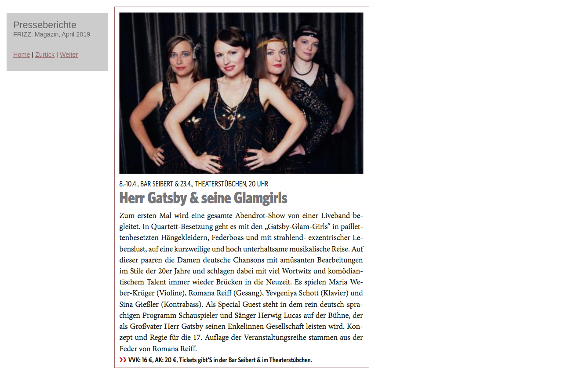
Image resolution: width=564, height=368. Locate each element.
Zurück (45, 54)
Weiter (69, 54)
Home (21, 54)
